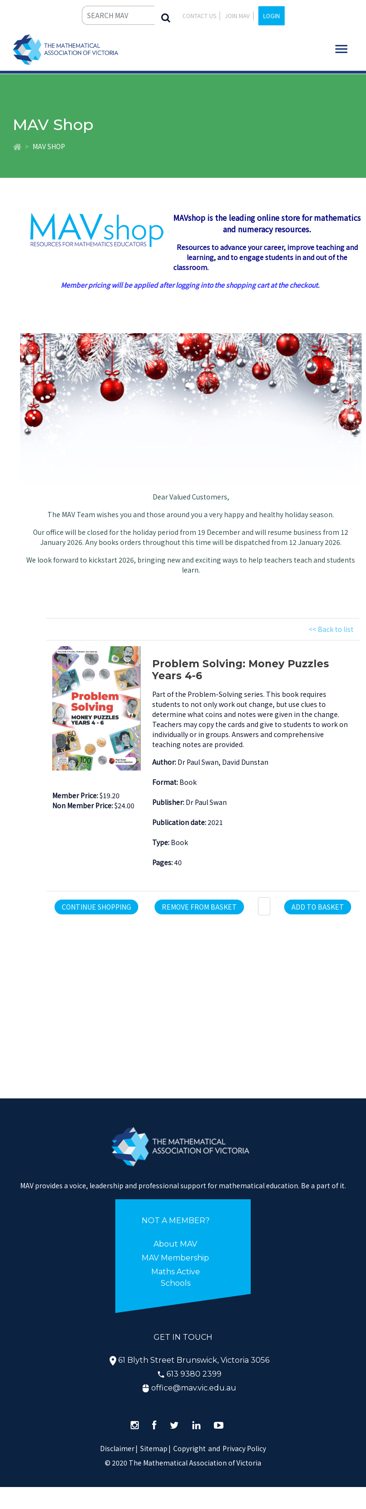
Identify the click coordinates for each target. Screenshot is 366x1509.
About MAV (175, 1243)
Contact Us (199, 15)
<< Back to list (331, 629)
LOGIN (271, 15)
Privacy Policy (244, 1448)
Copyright (189, 1448)
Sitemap (153, 1448)
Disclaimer (119, 1448)
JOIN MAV (237, 15)
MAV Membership (175, 1257)
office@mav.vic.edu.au (193, 1387)
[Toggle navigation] (341, 49)
